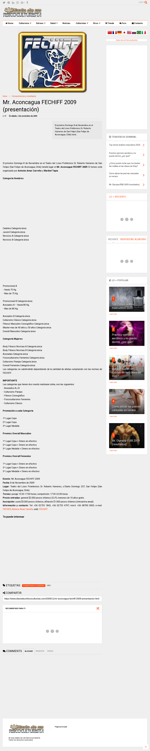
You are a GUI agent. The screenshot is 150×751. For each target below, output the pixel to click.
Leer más (113, 314)
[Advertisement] (96, 12)
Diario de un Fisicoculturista (127, 40)
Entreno (40, 23)
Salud (54, 23)
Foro (123, 23)
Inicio (5, 96)
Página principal (61, 727)
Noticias (66, 23)
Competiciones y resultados (24, 96)
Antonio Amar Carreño (22, 509)
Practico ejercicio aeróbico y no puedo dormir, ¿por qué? (124, 338)
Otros (96, 23)
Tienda (109, 23)
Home (9, 23)
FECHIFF (7, 509)
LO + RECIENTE (117, 196)
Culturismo (25, 23)
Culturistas (82, 23)
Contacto (137, 23)
